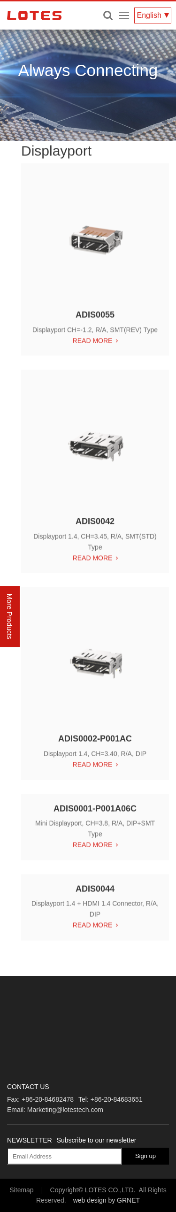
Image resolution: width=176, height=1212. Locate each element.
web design (90, 1200)
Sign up (145, 1155)
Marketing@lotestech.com (65, 1109)
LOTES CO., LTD (34, 15)
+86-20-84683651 (117, 1099)
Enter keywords (108, 15)
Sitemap (21, 1190)
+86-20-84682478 (48, 1099)
